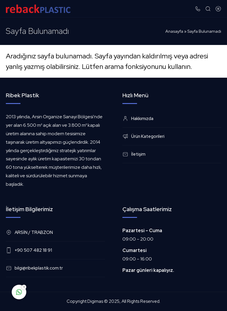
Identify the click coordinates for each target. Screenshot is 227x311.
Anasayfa (174, 31)
